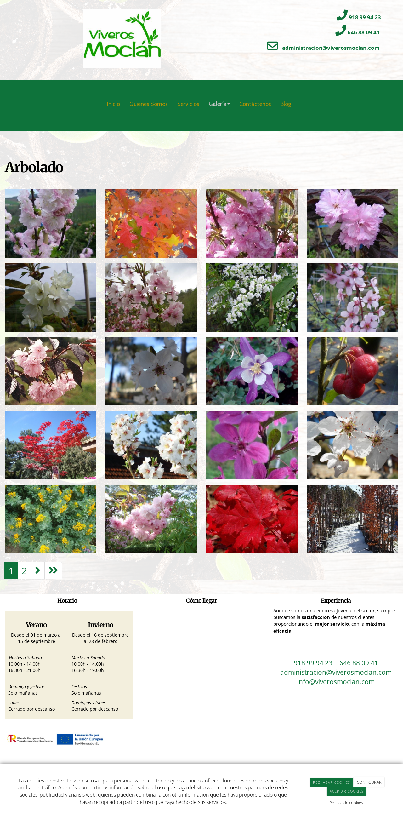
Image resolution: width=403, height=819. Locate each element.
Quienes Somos (148, 103)
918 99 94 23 (365, 17)
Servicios (188, 103)
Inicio (113, 103)
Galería (219, 103)
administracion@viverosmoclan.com (331, 47)
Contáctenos (255, 103)
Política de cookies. (346, 802)
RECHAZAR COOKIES (331, 782)
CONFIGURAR (369, 782)
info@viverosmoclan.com (336, 681)
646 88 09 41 (364, 32)
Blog (286, 103)
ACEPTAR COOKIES (347, 791)
